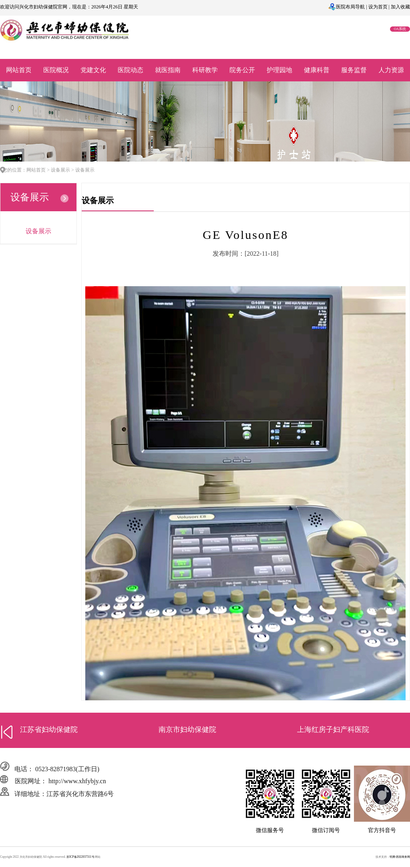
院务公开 (242, 70)
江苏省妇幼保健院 (49, 730)
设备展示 (38, 231)
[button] (7, 732)
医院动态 (130, 70)
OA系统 (400, 29)
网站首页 (19, 70)
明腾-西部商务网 (400, 857)
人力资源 (391, 70)
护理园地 (279, 70)
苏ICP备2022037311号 (80, 857)
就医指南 (168, 70)
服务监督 (354, 70)
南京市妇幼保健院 (187, 730)
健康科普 (317, 70)
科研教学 (205, 70)
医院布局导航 (350, 7)
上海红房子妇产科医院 (333, 730)
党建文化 (93, 70)
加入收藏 (400, 7)
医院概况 (56, 70)
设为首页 (378, 7)
